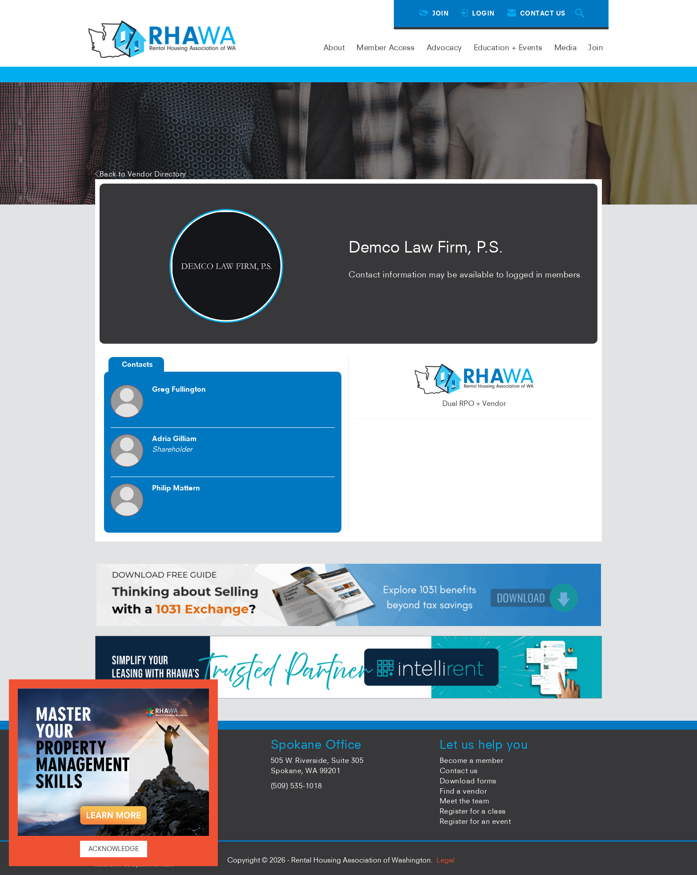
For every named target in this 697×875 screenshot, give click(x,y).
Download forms (468, 780)
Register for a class (473, 811)
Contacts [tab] (137, 364)
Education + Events (508, 47)
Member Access (386, 47)
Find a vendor (463, 791)
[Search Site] (581, 13)
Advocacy (444, 47)
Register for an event (475, 821)
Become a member (472, 760)
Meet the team (464, 800)
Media (565, 47)
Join (595, 47)
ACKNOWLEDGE (113, 849)
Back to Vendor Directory (140, 173)
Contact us (459, 770)
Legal (446, 859)
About (334, 47)
